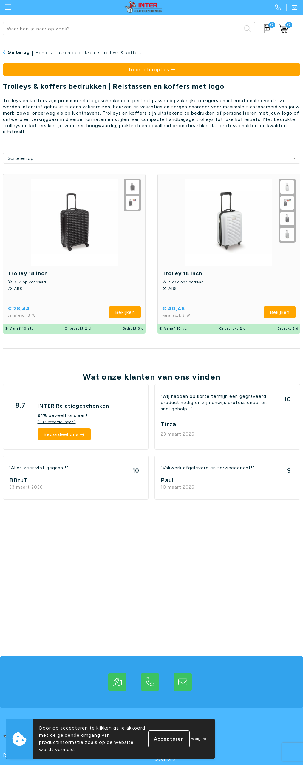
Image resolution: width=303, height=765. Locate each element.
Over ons (164, 759)
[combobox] (122, 29)
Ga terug (18, 52)
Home (42, 52)
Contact (164, 740)
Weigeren (200, 739)
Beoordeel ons (61, 434)
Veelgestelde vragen (178, 749)
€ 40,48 (187, 312)
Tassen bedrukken (75, 52)
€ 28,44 (33, 312)
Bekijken (125, 312)
